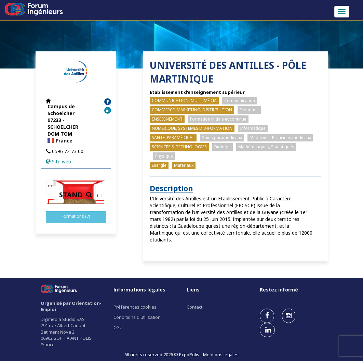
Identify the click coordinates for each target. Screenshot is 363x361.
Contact (194, 307)
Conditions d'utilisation (137, 317)
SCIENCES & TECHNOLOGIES (179, 147)
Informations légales (139, 289)
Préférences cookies (135, 307)
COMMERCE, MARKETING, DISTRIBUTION (192, 110)
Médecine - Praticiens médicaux (280, 137)
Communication (239, 100)
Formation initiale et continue (218, 119)
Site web (61, 161)
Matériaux (183, 165)
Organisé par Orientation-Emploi (71, 306)
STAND (75, 194)
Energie (159, 165)
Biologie (222, 147)
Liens (193, 289)
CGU (118, 327)
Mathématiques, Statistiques (266, 147)
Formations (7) (76, 216)
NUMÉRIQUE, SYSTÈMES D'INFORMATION (192, 128)
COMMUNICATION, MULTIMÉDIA (184, 100)
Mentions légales (221, 354)
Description (171, 188)
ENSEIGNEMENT (167, 119)
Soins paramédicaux (222, 137)
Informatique (253, 128)
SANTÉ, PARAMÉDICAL (173, 137)
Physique (164, 156)
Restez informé (279, 289)
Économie (249, 110)
